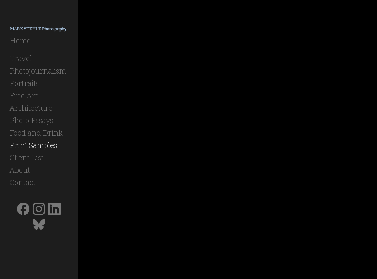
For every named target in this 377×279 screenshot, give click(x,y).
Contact (22, 182)
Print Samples (33, 145)
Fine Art (24, 95)
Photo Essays (31, 120)
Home (20, 40)
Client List (26, 157)
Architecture (31, 108)
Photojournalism (38, 70)
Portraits (24, 83)
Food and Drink (36, 132)
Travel (21, 58)
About (20, 170)
